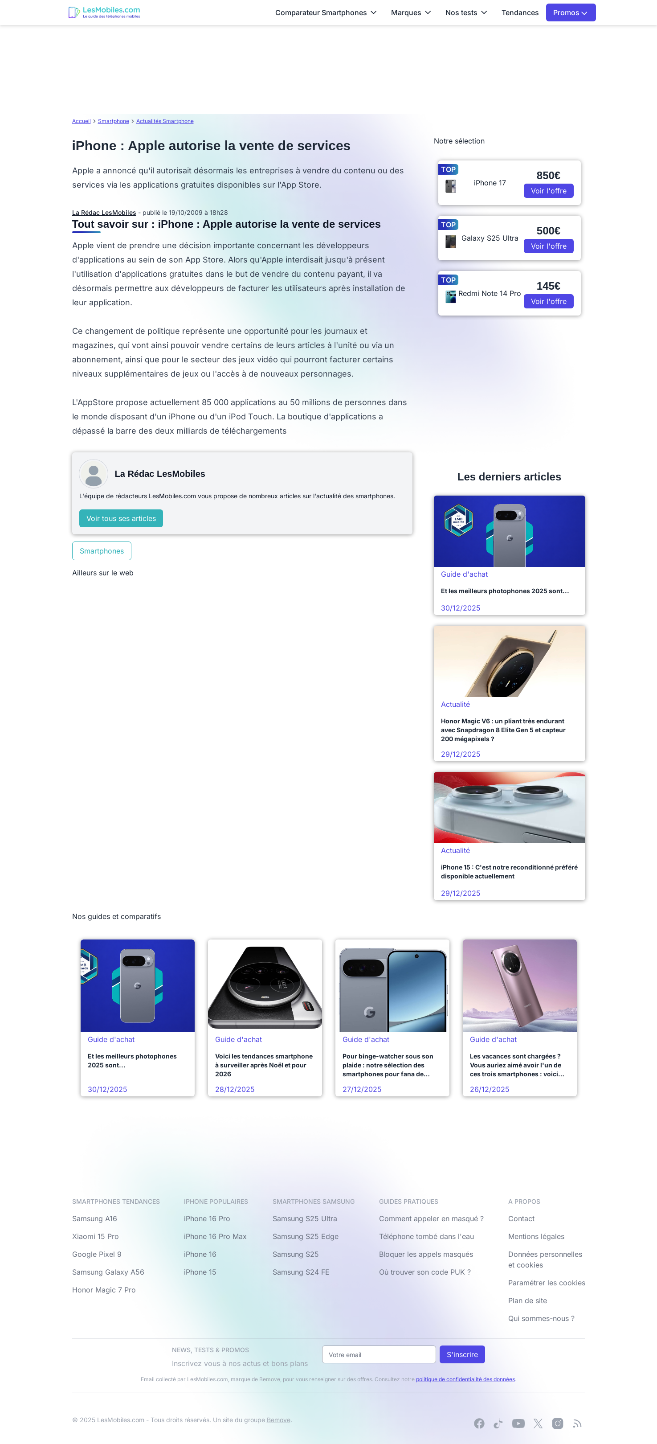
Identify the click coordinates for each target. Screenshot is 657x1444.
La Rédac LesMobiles (104, 212)
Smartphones (102, 550)
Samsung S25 (296, 1254)
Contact (521, 1218)
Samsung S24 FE (301, 1272)
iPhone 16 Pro (207, 1218)
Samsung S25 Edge (306, 1236)
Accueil (81, 121)
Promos (570, 12)
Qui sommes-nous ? (541, 1318)
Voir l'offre (549, 190)
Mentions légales (536, 1236)
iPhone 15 (200, 1272)
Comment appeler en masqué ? (431, 1218)
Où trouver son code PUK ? (425, 1272)
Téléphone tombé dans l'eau (426, 1236)
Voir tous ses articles (121, 518)
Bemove (278, 1419)
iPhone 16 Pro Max (215, 1236)
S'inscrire (462, 1354)
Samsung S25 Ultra (305, 1218)
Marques (411, 12)
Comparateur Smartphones (326, 12)
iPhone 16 (200, 1254)
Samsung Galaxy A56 (108, 1272)
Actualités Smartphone (165, 121)
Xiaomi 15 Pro (95, 1236)
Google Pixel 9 (97, 1254)
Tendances (520, 12)
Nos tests (466, 12)
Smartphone (113, 121)
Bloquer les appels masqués (426, 1254)
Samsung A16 (94, 1218)
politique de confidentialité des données (465, 1379)
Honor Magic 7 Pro (104, 1289)
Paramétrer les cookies (546, 1282)
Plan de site (527, 1300)
